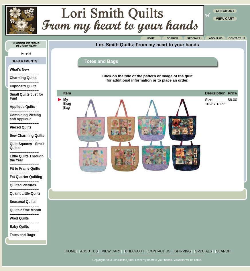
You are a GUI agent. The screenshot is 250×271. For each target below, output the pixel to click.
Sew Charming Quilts (27, 136)
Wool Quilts (19, 218)
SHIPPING (183, 251)
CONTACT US (159, 251)
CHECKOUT (134, 251)
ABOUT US (89, 251)
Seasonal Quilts (23, 202)
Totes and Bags (22, 235)
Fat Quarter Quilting (26, 177)
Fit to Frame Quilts (25, 169)
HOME (71, 251)
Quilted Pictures (23, 185)
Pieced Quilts (21, 127)
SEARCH (223, 251)
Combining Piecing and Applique (25, 117)
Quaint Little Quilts (25, 193)
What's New (19, 70)
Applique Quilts (22, 107)
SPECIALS (203, 251)
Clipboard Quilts (23, 86)
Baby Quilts (19, 227)
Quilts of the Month (25, 210)
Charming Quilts (23, 78)
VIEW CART (111, 251)
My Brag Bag (67, 104)
